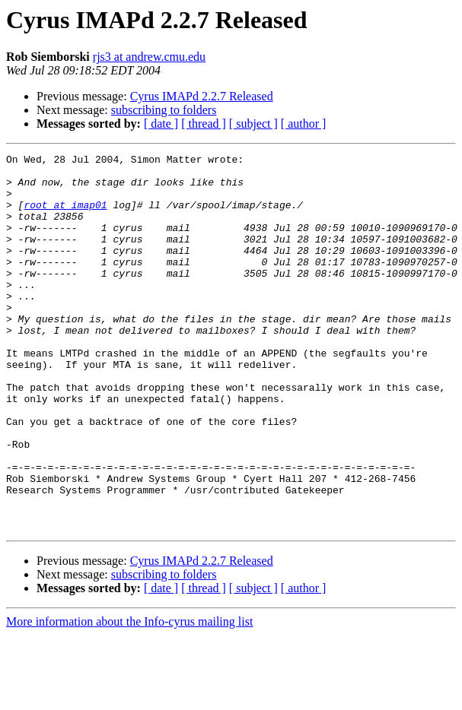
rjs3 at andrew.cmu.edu (149, 56)
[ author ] (304, 123)
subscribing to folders (164, 109)
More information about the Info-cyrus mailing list (129, 696)
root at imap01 (65, 216)
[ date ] (161, 123)
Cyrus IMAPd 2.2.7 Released (201, 96)
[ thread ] (203, 123)
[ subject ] (253, 123)
